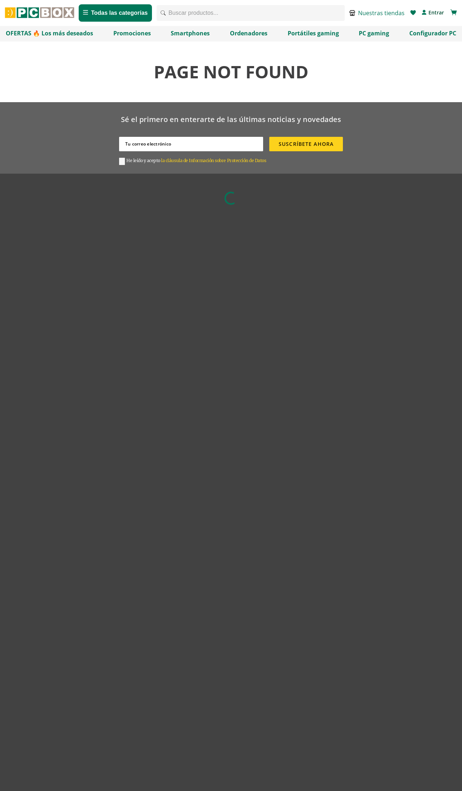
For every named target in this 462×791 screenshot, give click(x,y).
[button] (377, 15)
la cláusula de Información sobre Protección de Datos (213, 165)
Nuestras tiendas (381, 15)
